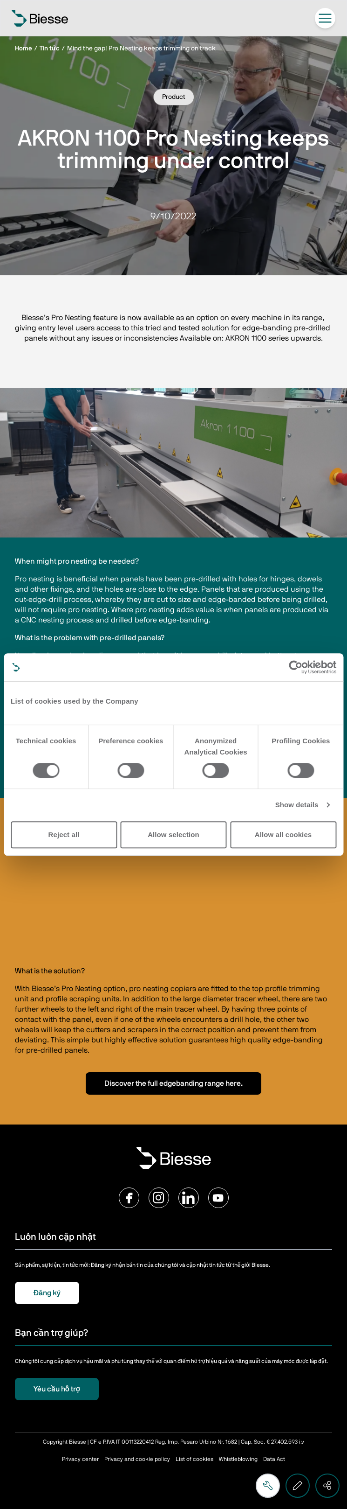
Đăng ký (47, 1293)
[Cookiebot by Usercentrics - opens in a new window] (295, 667)
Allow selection (173, 834)
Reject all (64, 834)
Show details (297, 805)
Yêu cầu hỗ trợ (57, 1389)
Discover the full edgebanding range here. (173, 1083)
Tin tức (50, 48)
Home (23, 48)
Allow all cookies (283, 834)
